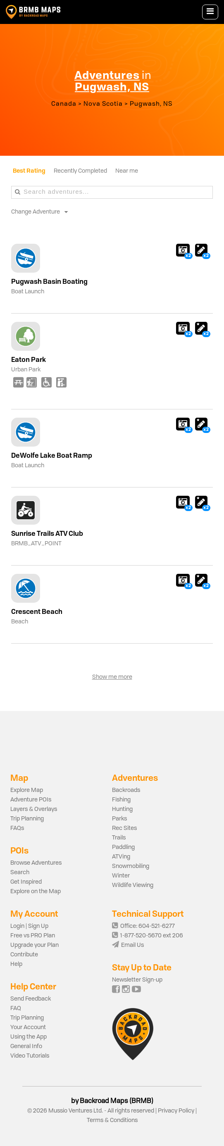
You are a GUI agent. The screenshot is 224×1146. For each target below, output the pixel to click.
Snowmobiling (130, 866)
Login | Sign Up (29, 926)
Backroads (126, 790)
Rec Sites (124, 828)
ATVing (121, 857)
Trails (119, 838)
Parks (119, 819)
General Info (26, 1046)
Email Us (128, 945)
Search (19, 872)
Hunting (122, 809)
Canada (63, 104)
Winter (121, 876)
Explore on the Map (35, 891)
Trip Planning (27, 819)
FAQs (17, 828)
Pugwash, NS (151, 104)
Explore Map (26, 790)
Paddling (123, 847)
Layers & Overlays (33, 809)
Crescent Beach (36, 611)
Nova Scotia (103, 104)
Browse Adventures (36, 863)
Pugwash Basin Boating (49, 281)
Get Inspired (26, 882)
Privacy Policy (176, 1111)
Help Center (33, 986)
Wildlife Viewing (132, 885)
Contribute (24, 955)
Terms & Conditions (112, 1120)
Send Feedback (30, 999)
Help (16, 964)
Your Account (28, 1027)
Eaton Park (28, 359)
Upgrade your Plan (34, 945)
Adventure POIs (30, 800)
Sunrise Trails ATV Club (47, 533)
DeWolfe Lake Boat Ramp (51, 455)
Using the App (28, 1037)
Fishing (121, 800)
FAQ (15, 1008)
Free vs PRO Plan (32, 936)
